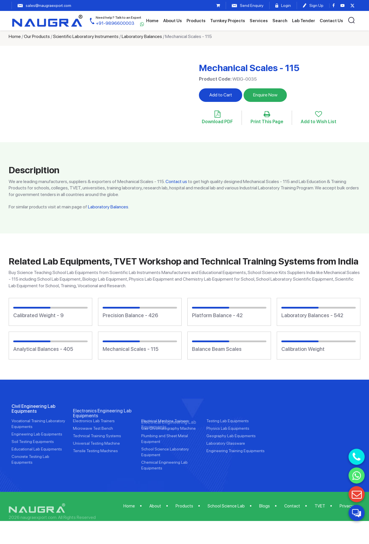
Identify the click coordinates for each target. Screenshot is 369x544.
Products (196, 20)
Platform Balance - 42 (217, 315)
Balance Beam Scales (217, 349)
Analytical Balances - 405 (43, 349)
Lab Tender (303, 20)
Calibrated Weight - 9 (38, 315)
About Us (172, 20)
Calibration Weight (303, 349)
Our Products (37, 36)
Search (279, 20)
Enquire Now (265, 95)
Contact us (176, 181)
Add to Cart (220, 95)
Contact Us (331, 20)
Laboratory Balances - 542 (312, 315)
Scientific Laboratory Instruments (85, 36)
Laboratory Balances (142, 36)
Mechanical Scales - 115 (131, 349)
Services (259, 20)
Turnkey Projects (227, 20)
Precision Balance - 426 (130, 315)
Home (152, 20)
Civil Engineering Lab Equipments (33, 430)
